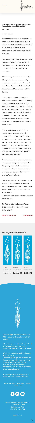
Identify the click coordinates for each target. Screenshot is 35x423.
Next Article (28, 215)
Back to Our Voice (9, 215)
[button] (4, 6)
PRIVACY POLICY (9, 383)
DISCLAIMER (20, 383)
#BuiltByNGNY (17, 415)
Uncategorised (7, 34)
